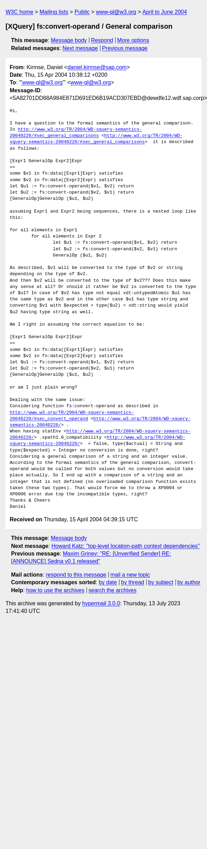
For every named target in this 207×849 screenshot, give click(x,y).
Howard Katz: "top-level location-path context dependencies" (126, 546)
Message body (69, 40)
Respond (102, 40)
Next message (80, 48)
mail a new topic (130, 575)
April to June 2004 (164, 12)
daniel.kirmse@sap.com (97, 67)
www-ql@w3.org (116, 12)
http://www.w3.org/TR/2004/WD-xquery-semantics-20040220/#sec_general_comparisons (76, 133)
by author (188, 582)
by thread (132, 582)
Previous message (125, 48)
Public (82, 12)
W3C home (19, 12)
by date (108, 582)
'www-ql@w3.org (42, 82)
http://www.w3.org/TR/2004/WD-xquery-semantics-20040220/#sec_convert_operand (72, 416)
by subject (160, 582)
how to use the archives (55, 590)
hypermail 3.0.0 (101, 603)
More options (133, 40)
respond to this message (76, 575)
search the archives (113, 590)
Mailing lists (53, 12)
